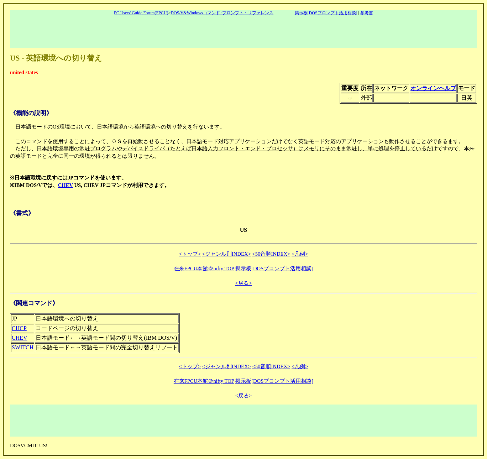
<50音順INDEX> (271, 254)
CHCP (19, 328)
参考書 (366, 12)
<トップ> (190, 254)
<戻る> (243, 283)
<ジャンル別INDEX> (226, 254)
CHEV (65, 185)
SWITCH (22, 347)
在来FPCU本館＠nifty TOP (204, 268)
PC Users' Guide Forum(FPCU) (141, 12)
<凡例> (300, 254)
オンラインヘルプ (433, 88)
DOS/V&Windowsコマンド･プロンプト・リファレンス (222, 12)
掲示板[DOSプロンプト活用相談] (326, 12)
